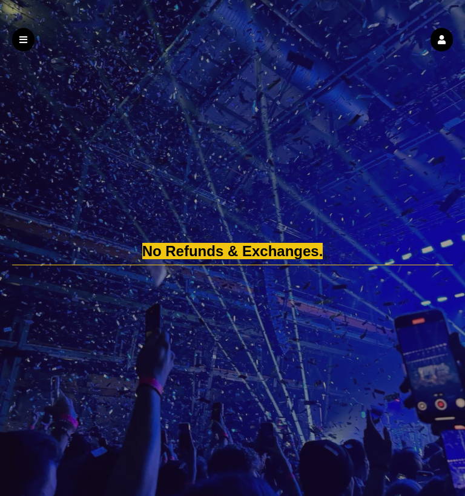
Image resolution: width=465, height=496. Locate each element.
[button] (441, 39)
